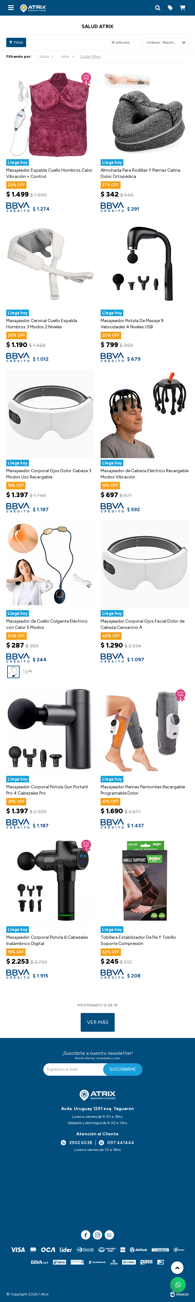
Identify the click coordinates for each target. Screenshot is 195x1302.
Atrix (65, 56)
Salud (44, 56)
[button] (157, 8)
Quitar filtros (90, 56)
